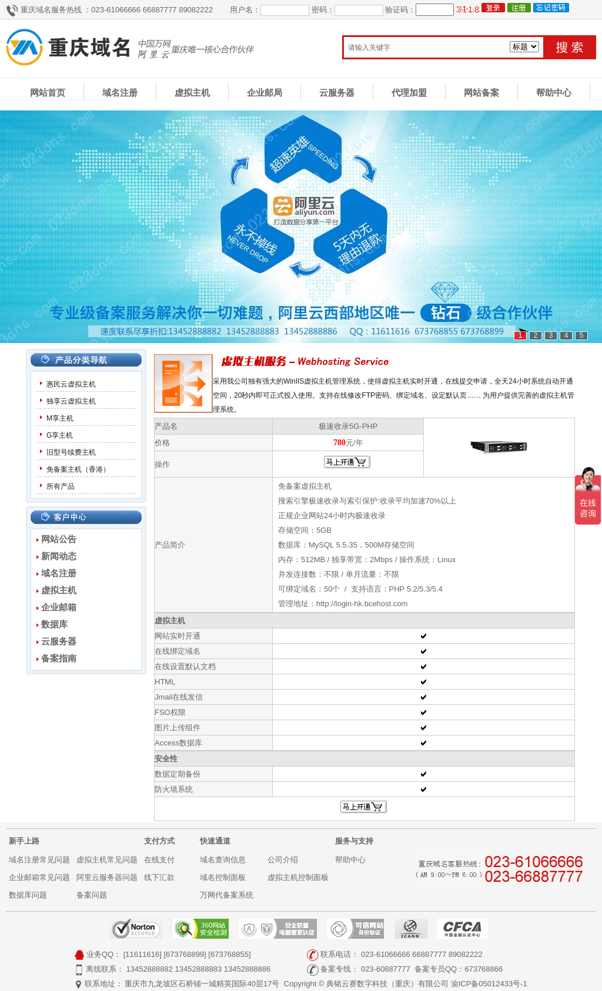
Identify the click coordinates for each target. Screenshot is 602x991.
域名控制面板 (223, 877)
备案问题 (91, 895)
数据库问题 (28, 895)
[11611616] (142, 954)
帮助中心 (553, 93)
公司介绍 (282, 859)
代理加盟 (409, 93)
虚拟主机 (192, 93)
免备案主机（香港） (78, 469)
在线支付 (159, 859)
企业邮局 (264, 93)
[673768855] (229, 954)
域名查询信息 (223, 859)
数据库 (54, 624)
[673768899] (184, 954)
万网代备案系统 (226, 895)
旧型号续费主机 (71, 452)
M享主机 (59, 418)
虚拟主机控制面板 (298, 877)
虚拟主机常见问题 (107, 859)
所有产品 (60, 486)
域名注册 (120, 93)
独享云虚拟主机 (71, 401)
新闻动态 (58, 556)
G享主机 (59, 435)
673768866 (483, 969)
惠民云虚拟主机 (71, 384)
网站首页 (47, 93)
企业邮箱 (58, 607)
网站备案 (481, 93)
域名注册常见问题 (39, 859)
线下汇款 (159, 877)
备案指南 (58, 658)
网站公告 (58, 539)
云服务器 (336, 93)
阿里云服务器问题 (107, 877)
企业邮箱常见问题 (39, 877)
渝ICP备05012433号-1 (489, 983)
